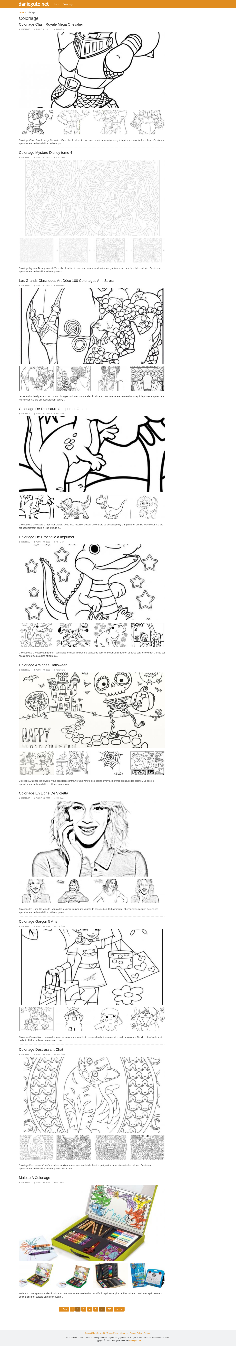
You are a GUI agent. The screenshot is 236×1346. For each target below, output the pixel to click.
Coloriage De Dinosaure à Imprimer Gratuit (53, 409)
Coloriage (70, 4)
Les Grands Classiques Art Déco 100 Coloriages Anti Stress (66, 281)
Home (58, 4)
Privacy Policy (136, 1333)
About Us (124, 1333)
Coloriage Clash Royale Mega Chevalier (51, 24)
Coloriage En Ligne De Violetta (43, 793)
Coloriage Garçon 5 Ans (38, 921)
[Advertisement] (192, 60)
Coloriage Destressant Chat (41, 1049)
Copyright (100, 1333)
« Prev (64, 1309)
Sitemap (147, 1333)
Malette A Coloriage (34, 1178)
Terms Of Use (112, 1333)
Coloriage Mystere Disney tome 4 (45, 153)
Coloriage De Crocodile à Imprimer (46, 537)
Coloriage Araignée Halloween (43, 665)
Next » (119, 1309)
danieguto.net (35, 4)
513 (109, 1309)
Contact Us (90, 1333)
